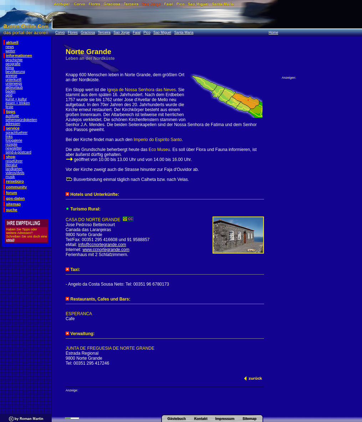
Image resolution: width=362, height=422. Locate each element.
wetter (10, 51)
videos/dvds (15, 173)
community (16, 187)
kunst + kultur (16, 99)
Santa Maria (183, 33)
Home (273, 33)
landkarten (14, 169)
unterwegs (14, 83)
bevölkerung (15, 72)
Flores (73, 33)
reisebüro (15, 181)
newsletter (14, 148)
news (10, 47)
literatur (11, 165)
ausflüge (12, 116)
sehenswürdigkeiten (21, 120)
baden (11, 91)
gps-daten (15, 198)
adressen (13, 124)
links (9, 137)
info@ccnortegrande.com (102, 244)
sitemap (13, 204)
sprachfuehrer (17, 133)
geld (9, 95)
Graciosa (88, 33)
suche (11, 210)
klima (10, 68)
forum (11, 193)
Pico (146, 33)
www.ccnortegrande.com (105, 249)
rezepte (11, 144)
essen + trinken (18, 103)
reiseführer (14, 161)
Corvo (60, 33)
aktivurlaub (14, 87)
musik (10, 177)
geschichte (14, 60)
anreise (11, 76)
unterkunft (13, 80)
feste (10, 107)
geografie (13, 64)
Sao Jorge (121, 33)
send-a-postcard (18, 152)
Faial (137, 33)
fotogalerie (14, 140)
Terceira (104, 33)
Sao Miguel (162, 33)
